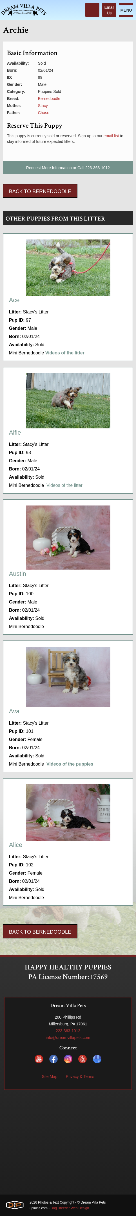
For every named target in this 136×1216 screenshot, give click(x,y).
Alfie (15, 432)
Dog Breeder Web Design (70, 1208)
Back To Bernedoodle (40, 191)
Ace (14, 300)
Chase (43, 112)
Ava (14, 711)
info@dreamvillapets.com (68, 1037)
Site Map (49, 1076)
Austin (17, 573)
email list (111, 136)
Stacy (43, 105)
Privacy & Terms (80, 1076)
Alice (16, 844)
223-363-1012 (97, 167)
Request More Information (49, 167)
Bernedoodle (49, 98)
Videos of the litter (64, 485)
